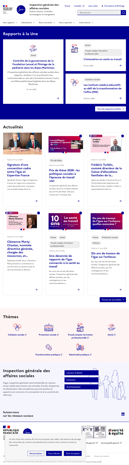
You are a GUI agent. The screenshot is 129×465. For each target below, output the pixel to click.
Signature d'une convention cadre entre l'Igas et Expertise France (19, 170)
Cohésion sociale (16, 334)
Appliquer (123, 12)
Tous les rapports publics (109, 108)
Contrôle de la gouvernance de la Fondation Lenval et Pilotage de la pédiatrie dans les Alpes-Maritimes (33, 64)
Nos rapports (8, 22)
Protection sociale (47, 334)
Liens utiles (93, 6)
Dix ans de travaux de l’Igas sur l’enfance (105, 255)
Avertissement (73, 386)
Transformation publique (47, 354)
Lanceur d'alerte (74, 372)
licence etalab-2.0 (92, 462)
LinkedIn (78, 6)
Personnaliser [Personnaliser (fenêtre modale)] (35, 453)
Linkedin (123, 414)
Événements (26, 22)
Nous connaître (45, 22)
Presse (67, 6)
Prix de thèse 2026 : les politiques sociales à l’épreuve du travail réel (64, 175)
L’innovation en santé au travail (103, 59)
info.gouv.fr (90, 443)
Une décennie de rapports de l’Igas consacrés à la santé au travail (64, 261)
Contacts (71, 379)
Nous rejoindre (65, 22)
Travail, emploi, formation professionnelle (80, 336)
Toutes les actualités (111, 299)
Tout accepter (73, 453)
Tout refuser (54, 453)
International (84, 22)
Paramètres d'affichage (114, 6)
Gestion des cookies (101, 456)
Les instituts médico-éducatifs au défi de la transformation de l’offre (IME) (103, 88)
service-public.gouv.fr (110, 443)
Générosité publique (79, 354)
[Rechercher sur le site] (99, 12)
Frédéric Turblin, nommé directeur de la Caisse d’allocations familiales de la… (106, 170)
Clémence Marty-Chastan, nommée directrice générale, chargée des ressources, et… (20, 249)
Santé (110, 334)
